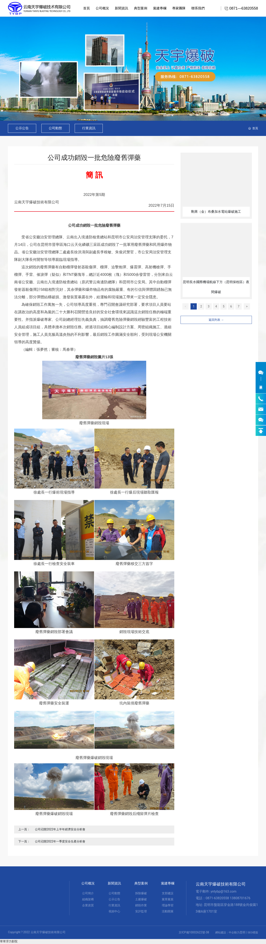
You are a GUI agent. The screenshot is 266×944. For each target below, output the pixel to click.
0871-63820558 (217, 898)
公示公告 (22, 128)
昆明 (242, 932)
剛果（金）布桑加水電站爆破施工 (216, 212)
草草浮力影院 (8, 941)
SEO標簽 (253, 932)
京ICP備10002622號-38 (194, 932)
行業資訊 (89, 128)
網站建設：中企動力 (227, 932)
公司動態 (55, 128)
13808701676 (240, 898)
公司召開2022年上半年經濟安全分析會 (60, 829)
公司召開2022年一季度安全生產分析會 (60, 841)
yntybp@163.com (223, 891)
